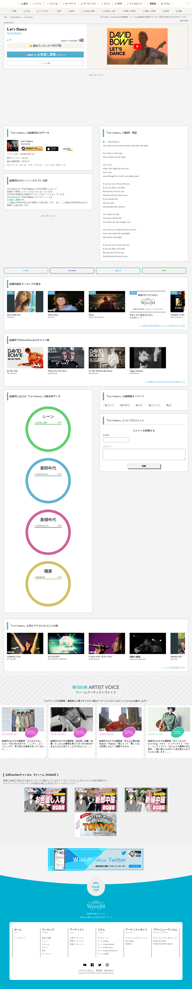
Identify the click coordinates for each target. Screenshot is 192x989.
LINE (164, 270)
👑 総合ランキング (45, 45)
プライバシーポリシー (86, 970)
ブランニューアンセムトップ (165, 938)
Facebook (72, 270)
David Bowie (16, 17)
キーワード (46, 954)
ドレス (44, 947)
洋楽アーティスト (77, 944)
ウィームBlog (103, 941)
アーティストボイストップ (136, 938)
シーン (44, 941)
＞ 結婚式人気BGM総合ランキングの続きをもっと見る (162, 326)
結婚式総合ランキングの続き (25, 284)
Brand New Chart (159, 941)
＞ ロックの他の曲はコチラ (173, 667)
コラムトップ (103, 938)
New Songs (129, 941)
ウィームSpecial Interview (108, 951)
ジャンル (45, 944)
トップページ (19, 938)
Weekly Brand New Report (163, 944)
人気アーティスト (77, 938)
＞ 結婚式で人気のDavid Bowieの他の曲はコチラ (164, 382)
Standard (128, 944)
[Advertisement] (96, 99)
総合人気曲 (46, 938)
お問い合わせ (108, 970)
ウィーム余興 (103, 954)
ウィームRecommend (106, 944)
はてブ (118, 271)
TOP (5, 17)
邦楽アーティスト (77, 941)
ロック (25, 158)
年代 (44, 951)
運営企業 (99, 970)
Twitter (26, 270)
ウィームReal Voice (105, 947)
